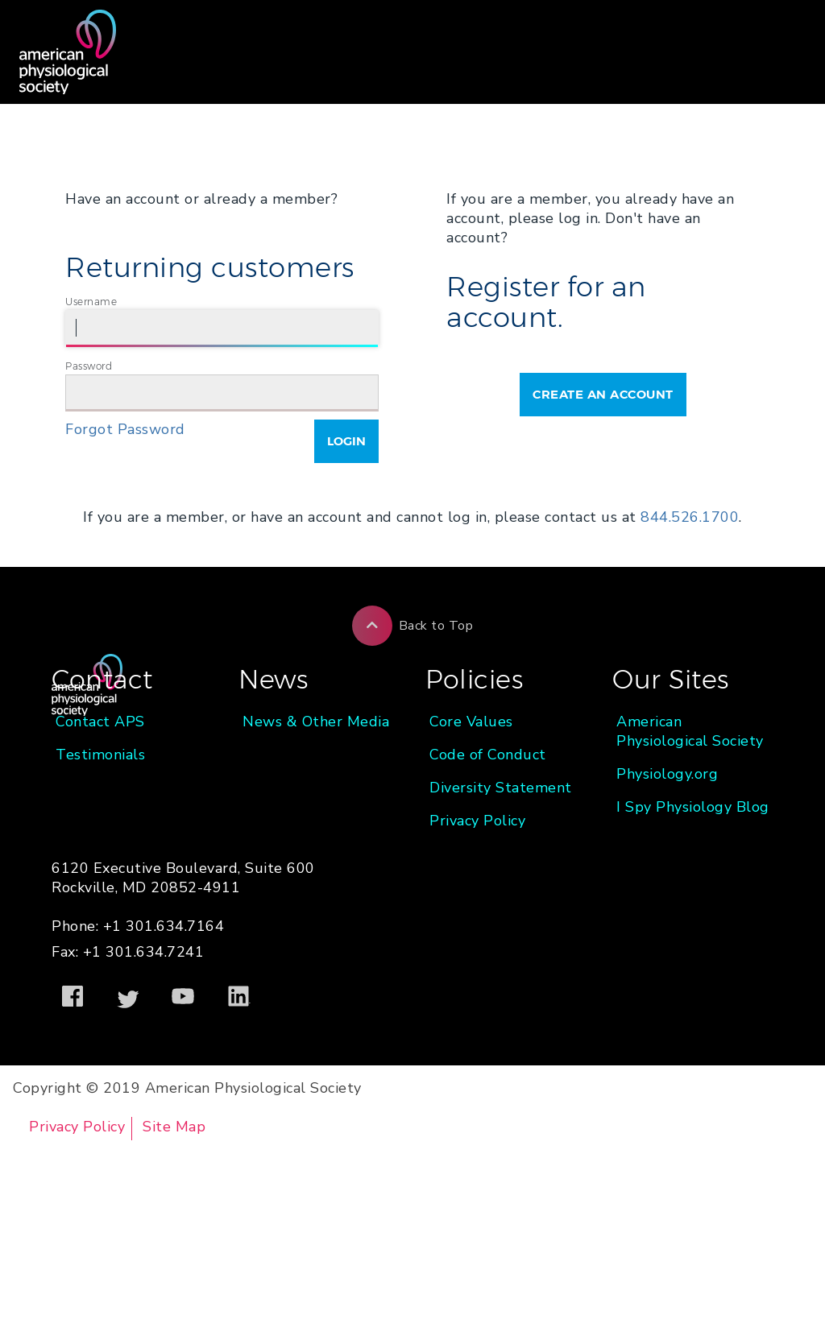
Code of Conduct (487, 754)
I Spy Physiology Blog (692, 807)
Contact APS (100, 721)
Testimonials (100, 754)
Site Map (174, 1126)
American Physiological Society (690, 731)
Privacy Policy (477, 820)
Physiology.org (667, 774)
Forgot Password (125, 429)
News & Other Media (316, 721)
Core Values (471, 721)
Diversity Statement (500, 787)
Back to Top (413, 626)
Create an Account (603, 394)
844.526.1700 (690, 517)
